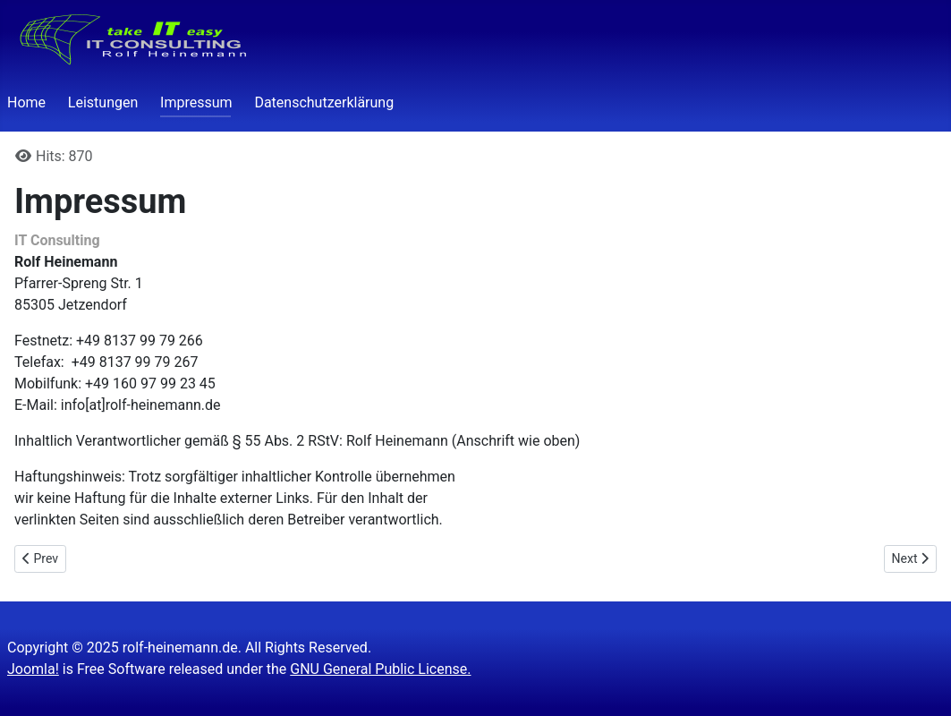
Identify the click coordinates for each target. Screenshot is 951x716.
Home (26, 102)
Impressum (196, 102)
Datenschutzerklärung (324, 102)
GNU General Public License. (380, 669)
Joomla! (33, 669)
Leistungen (103, 102)
